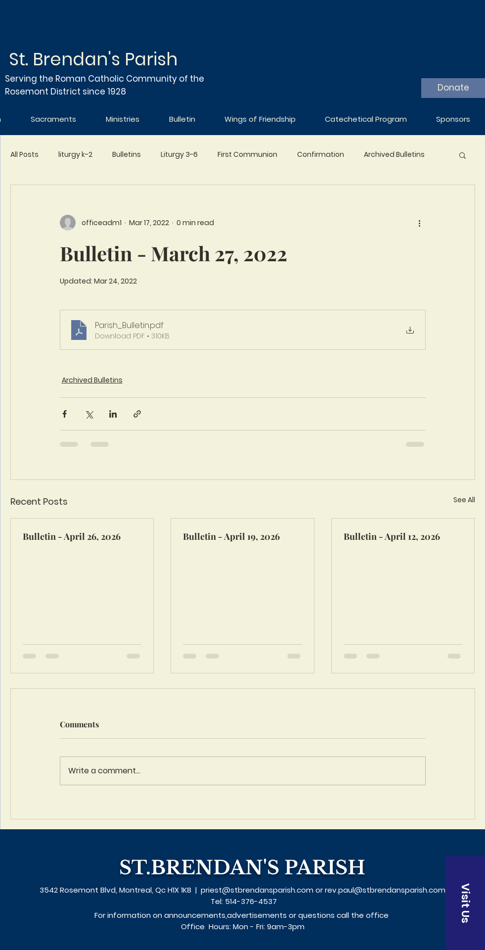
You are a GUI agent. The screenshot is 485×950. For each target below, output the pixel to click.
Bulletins (126, 154)
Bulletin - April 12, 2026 (392, 536)
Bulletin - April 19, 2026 (231, 536)
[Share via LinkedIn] (113, 414)
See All (464, 500)
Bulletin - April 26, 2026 (72, 536)
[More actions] (420, 223)
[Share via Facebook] (64, 414)
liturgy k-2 (75, 154)
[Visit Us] (465, 903)
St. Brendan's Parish (93, 59)
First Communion (247, 154)
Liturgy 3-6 (179, 154)
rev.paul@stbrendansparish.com (385, 890)
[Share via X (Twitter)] (88, 414)
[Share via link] (137, 414)
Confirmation (320, 154)
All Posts (24, 154)
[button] (462, 155)
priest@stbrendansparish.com (257, 890)
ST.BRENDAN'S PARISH (242, 867)
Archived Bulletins (394, 154)
